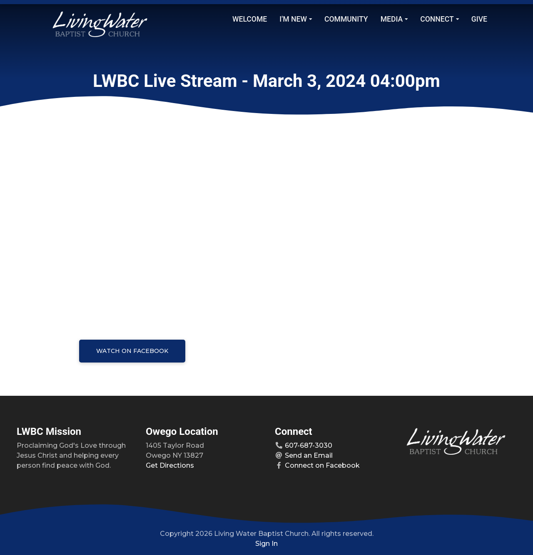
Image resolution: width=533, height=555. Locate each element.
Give (479, 19)
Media (394, 19)
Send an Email (309, 455)
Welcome (249, 19)
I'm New (295, 19)
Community (346, 19)
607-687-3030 (308, 445)
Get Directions (170, 465)
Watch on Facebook (132, 351)
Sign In (266, 544)
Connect (439, 19)
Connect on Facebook (322, 465)
